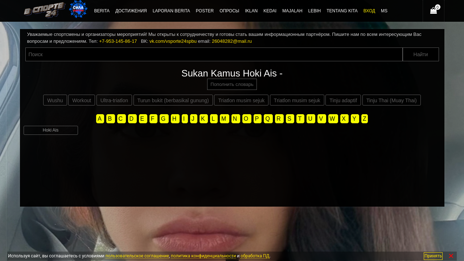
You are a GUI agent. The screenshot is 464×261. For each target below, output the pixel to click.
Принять (433, 255)
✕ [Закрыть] (451, 256)
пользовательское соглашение (137, 255)
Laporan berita (171, 10)
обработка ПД (255, 255)
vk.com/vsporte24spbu (173, 41)
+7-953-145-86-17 (118, 41)
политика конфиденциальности (203, 255)
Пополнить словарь (231, 84)
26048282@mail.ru (232, 41)
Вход (369, 10)
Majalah (292, 10)
